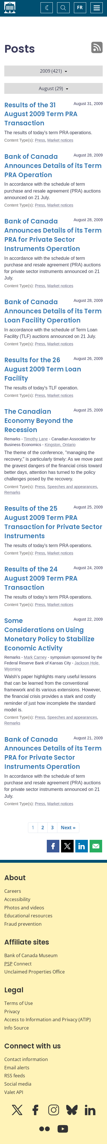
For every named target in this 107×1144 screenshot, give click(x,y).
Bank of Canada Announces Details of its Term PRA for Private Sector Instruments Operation (53, 235)
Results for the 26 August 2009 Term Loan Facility (42, 369)
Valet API (13, 1092)
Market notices (60, 140)
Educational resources (28, 916)
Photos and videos (24, 907)
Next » (68, 827)
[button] (53, 846)
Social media (17, 1084)
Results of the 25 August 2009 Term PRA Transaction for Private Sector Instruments (53, 522)
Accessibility (17, 899)
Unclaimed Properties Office (34, 972)
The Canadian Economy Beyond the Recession (38, 420)
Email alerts (16, 1067)
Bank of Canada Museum (31, 955)
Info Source (16, 1028)
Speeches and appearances (72, 486)
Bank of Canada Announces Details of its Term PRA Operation (53, 165)
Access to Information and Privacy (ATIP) (47, 1019)
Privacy (12, 1011)
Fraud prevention (23, 924)
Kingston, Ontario (60, 444)
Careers (12, 891)
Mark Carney (35, 657)
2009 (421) (53, 71)
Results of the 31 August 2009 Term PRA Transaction (41, 114)
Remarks (12, 492)
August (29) (53, 88)
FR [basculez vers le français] (80, 7)
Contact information (26, 1059)
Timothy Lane (36, 439)
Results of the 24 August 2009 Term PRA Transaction (41, 578)
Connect (18, 964)
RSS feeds (14, 1075)
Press (40, 140)
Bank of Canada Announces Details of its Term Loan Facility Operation (53, 311)
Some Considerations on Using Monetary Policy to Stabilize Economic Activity (49, 634)
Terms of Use (18, 1003)
